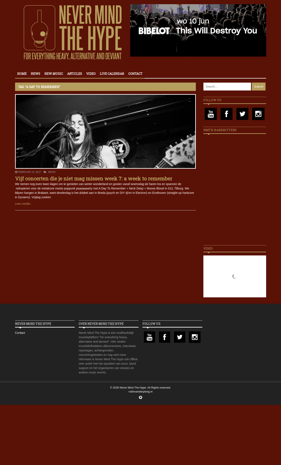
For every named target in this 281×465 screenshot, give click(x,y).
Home (22, 74)
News (35, 74)
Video (91, 74)
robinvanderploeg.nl (140, 391)
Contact (135, 74)
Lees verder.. (23, 203)
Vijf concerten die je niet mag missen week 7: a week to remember (93, 178)
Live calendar (112, 74)
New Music (53, 74)
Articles (74, 74)
